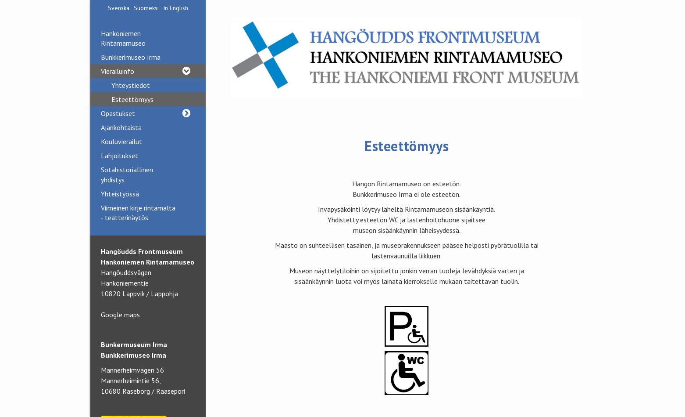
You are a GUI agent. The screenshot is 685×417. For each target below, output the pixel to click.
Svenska (118, 8)
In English (175, 8)
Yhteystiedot (130, 85)
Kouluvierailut (121, 141)
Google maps (120, 314)
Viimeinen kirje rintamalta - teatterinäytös (138, 212)
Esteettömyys (132, 99)
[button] (186, 71)
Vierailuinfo (148, 71)
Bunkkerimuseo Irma (131, 57)
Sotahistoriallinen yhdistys (127, 174)
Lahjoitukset (119, 155)
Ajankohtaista (121, 127)
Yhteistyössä (120, 193)
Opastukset (148, 113)
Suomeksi (146, 8)
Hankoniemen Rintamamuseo (123, 38)
